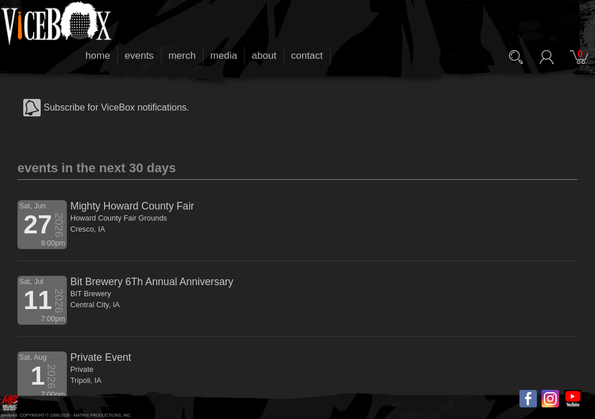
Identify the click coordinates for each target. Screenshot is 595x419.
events (139, 55)
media (223, 55)
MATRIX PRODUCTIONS (97, 415)
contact (307, 55)
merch (182, 55)
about (264, 55)
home (97, 55)
